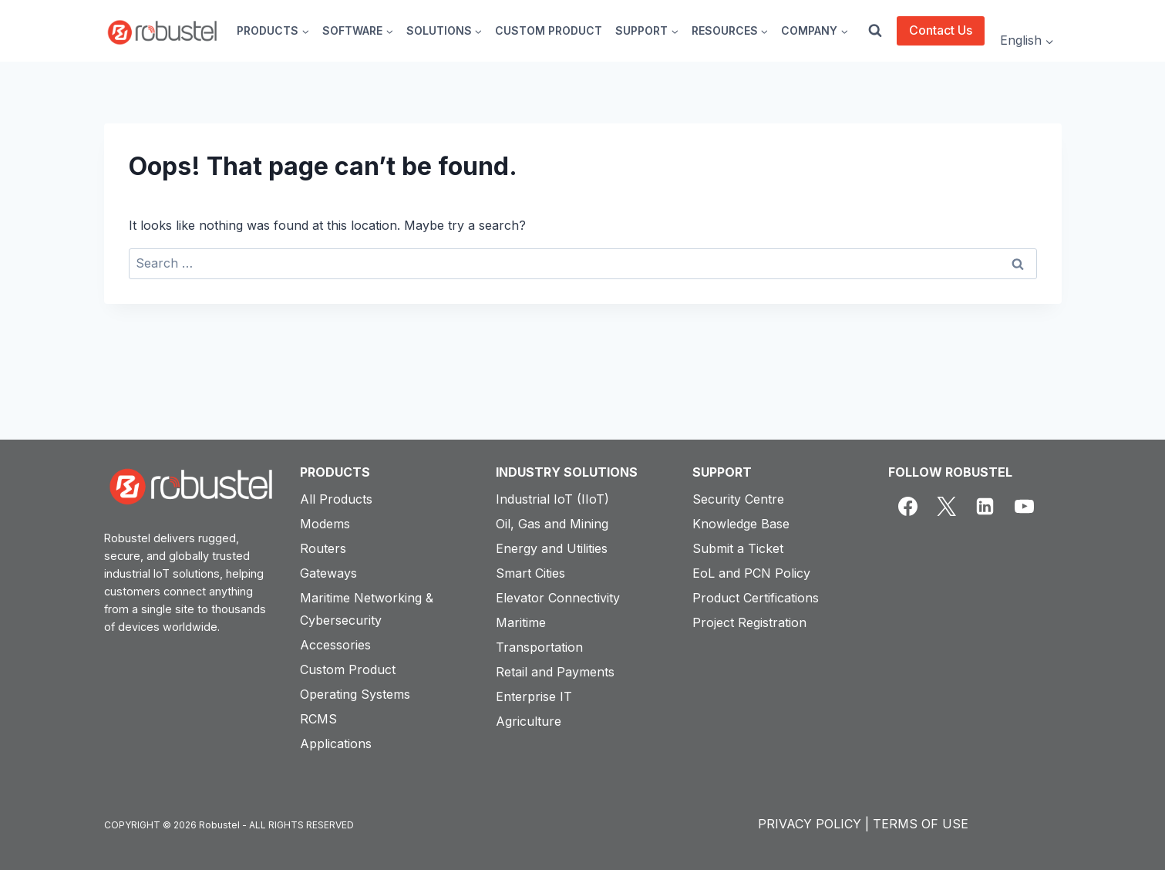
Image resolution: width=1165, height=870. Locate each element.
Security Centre (738, 499)
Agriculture (528, 721)
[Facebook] (907, 506)
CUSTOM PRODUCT (548, 30)
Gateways (328, 573)
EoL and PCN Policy (751, 573)
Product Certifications (755, 597)
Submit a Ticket (737, 548)
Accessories (335, 644)
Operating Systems (355, 694)
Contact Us (940, 30)
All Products (336, 499)
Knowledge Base (741, 523)
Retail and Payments (555, 671)
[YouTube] (1024, 506)
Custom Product (348, 669)
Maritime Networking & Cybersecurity (366, 609)
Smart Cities (530, 573)
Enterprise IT (534, 696)
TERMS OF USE (920, 823)
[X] (946, 506)
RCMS (318, 719)
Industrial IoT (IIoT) (552, 499)
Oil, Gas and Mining (552, 523)
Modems (325, 523)
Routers (323, 548)
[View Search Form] (875, 31)
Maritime (521, 622)
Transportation (539, 647)
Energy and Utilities (552, 548)
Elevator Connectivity (558, 597)
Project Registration (749, 622)
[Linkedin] (985, 506)
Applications (336, 743)
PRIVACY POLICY (809, 823)
